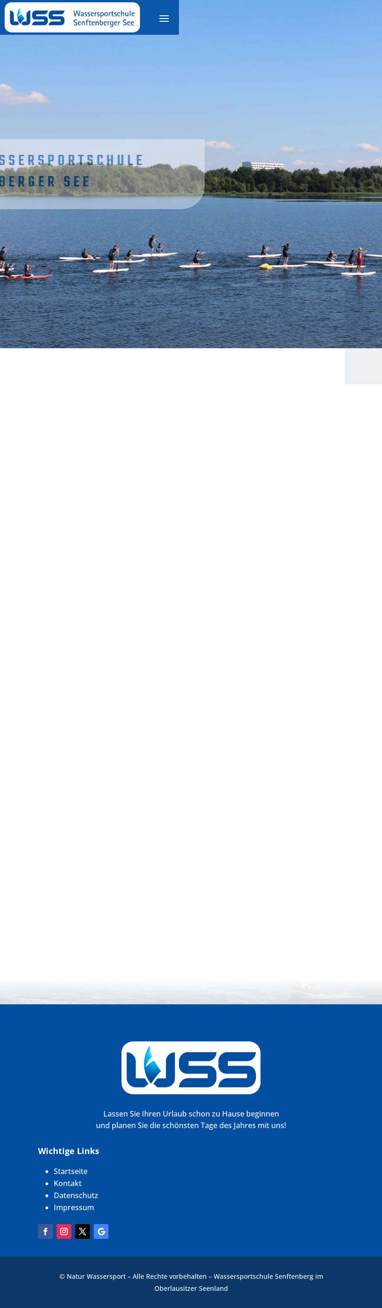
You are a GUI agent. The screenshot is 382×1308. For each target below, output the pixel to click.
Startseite (71, 1171)
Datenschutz (76, 1195)
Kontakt (68, 1183)
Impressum (74, 1207)
